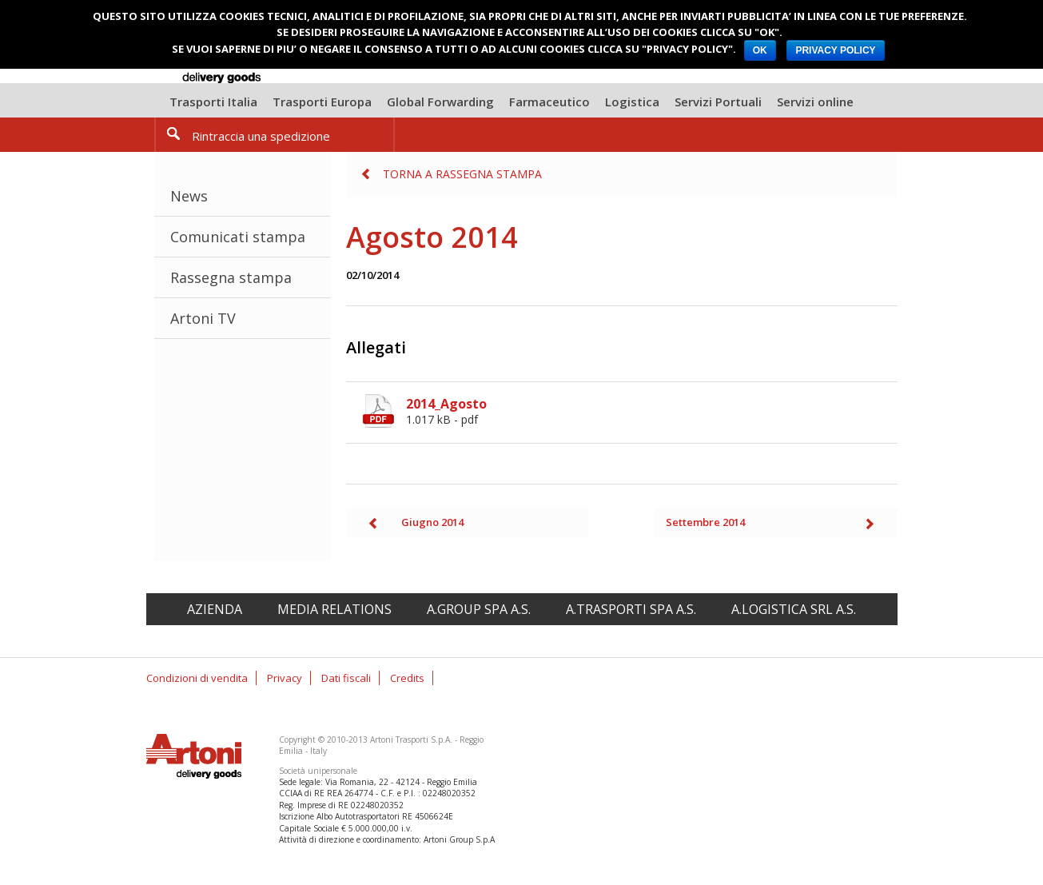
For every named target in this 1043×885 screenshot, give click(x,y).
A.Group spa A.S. (479, 609)
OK (760, 50)
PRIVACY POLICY (835, 50)
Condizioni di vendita (197, 678)
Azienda (214, 609)
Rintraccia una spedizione (261, 136)
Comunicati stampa (237, 236)
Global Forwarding (440, 102)
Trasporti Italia (213, 102)
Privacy (284, 678)
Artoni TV (203, 318)
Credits (407, 678)
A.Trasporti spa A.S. (631, 609)
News (189, 195)
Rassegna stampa (231, 277)
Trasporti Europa (322, 102)
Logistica (632, 102)
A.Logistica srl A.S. (793, 609)
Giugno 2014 (432, 522)
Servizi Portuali (718, 102)
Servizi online (815, 102)
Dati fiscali (346, 678)
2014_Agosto (652, 411)
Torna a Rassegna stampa (462, 173)
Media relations (334, 609)
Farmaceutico (549, 102)
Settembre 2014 (705, 522)
